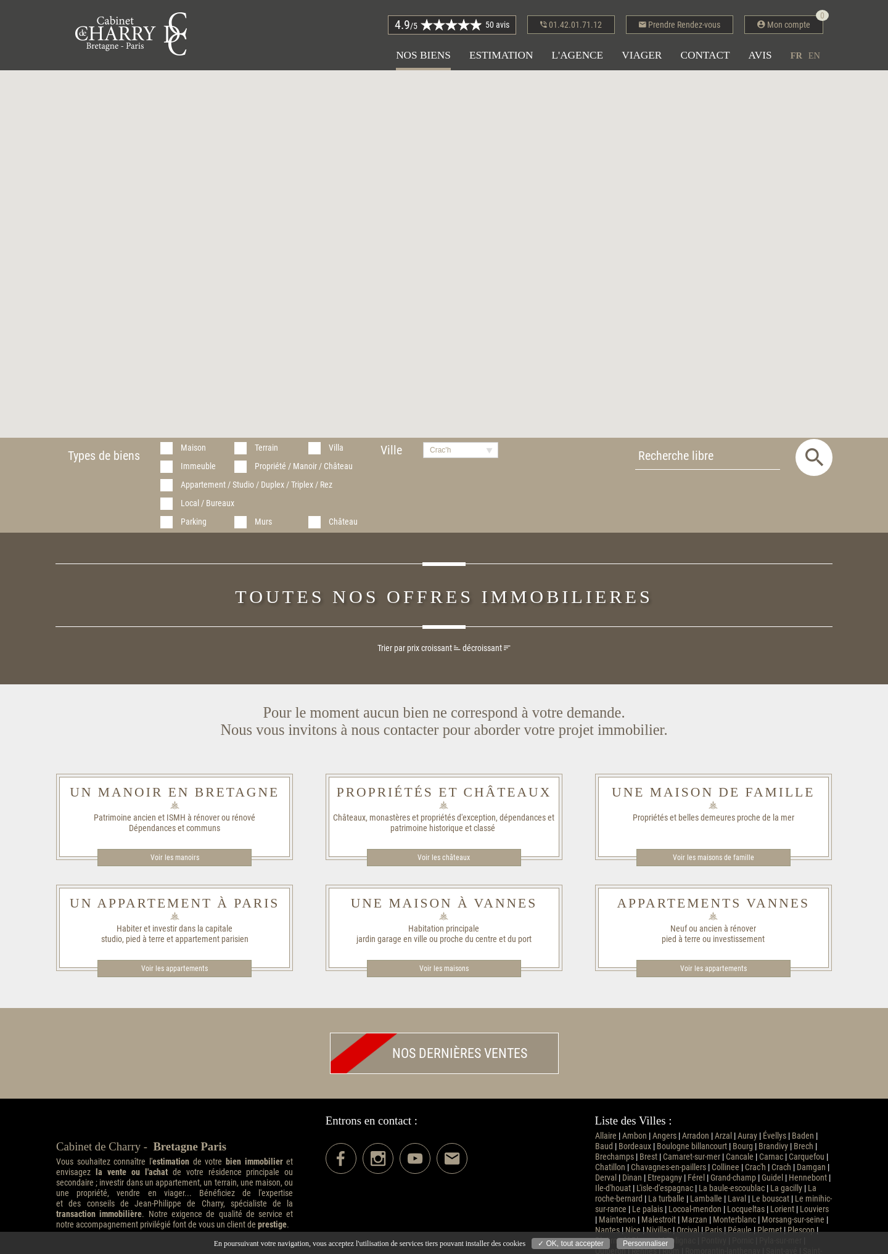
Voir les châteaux (443, 857)
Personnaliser (645, 1243)
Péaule (740, 1230)
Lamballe (706, 1199)
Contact (705, 55)
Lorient (782, 1209)
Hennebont (808, 1178)
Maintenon (617, 1220)
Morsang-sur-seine (793, 1220)
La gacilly (786, 1188)
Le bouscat (770, 1199)
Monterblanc (734, 1220)
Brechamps (614, 1157)
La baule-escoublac (732, 1188)
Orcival (687, 1230)
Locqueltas (746, 1209)
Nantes (607, 1230)
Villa (336, 448)
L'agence (577, 55)
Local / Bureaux (207, 503)
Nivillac (658, 1230)
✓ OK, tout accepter (571, 1243)
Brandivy (773, 1146)
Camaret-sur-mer (691, 1157)
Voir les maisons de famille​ (713, 857)
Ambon (634, 1136)
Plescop (801, 1230)
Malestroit (658, 1220)
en (814, 55)
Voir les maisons (444, 968)
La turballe (666, 1199)
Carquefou (806, 1157)
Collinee (725, 1167)
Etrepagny (665, 1178)
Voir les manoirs (174, 857)
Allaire (606, 1136)
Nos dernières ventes (429, 1053)
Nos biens (423, 55)
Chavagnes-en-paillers (668, 1167)
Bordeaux (635, 1146)
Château (343, 522)
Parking (194, 522)
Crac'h (755, 1167)
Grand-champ (733, 1178)
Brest (648, 1157)
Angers (664, 1136)
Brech (803, 1146)
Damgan (811, 1167)
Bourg (743, 1146)
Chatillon (610, 1167)
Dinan (632, 1178)
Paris (713, 1230)
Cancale (740, 1157)
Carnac (771, 1157)
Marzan (694, 1220)
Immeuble (198, 466)
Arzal (723, 1136)
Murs (263, 522)
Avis (760, 55)
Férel (696, 1178)
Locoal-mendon (695, 1209)
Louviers (814, 1209)
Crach (781, 1167)
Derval (606, 1178)
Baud (604, 1146)
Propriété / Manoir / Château (304, 466)
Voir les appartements (174, 968)
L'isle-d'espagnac (664, 1188)
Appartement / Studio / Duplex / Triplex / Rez (256, 485)
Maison (193, 448)
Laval (737, 1199)
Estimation (501, 55)
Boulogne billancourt (692, 1146)
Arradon (695, 1136)
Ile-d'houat (613, 1188)
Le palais (647, 1209)
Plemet (769, 1230)
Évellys (774, 1136)
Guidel (772, 1178)
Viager (642, 55)
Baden (803, 1136)
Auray (747, 1136)
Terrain (266, 448)
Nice (633, 1230)
